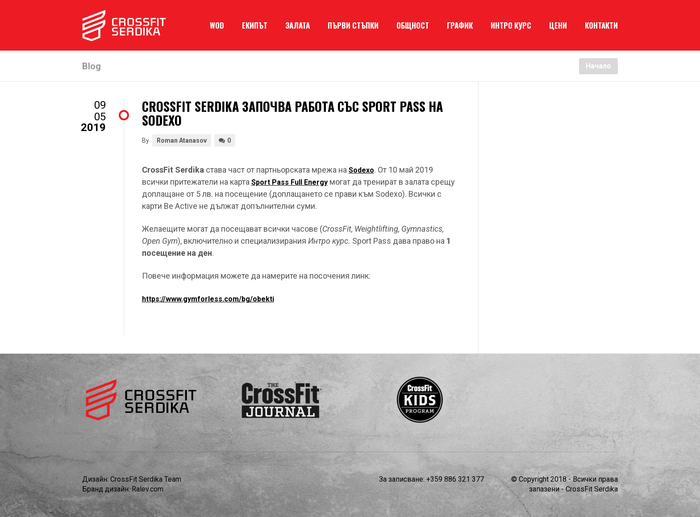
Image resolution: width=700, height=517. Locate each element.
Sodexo (361, 170)
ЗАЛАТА (297, 25)
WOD (217, 25)
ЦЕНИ (558, 25)
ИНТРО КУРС (511, 25)
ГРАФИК (460, 25)
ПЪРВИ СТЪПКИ (353, 25)
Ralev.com (147, 489)
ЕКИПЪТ (254, 25)
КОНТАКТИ (601, 25)
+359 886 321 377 (455, 479)
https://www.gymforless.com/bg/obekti (208, 299)
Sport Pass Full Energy (289, 182)
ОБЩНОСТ (412, 25)
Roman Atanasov (182, 140)
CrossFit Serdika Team (145, 479)
